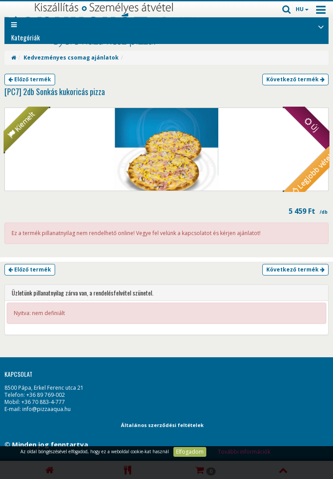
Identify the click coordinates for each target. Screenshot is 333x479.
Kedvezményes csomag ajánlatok (71, 57)
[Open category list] (321, 26)
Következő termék (295, 79)
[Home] (13, 57)
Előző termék (29, 79)
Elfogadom (190, 451)
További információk (244, 451)
